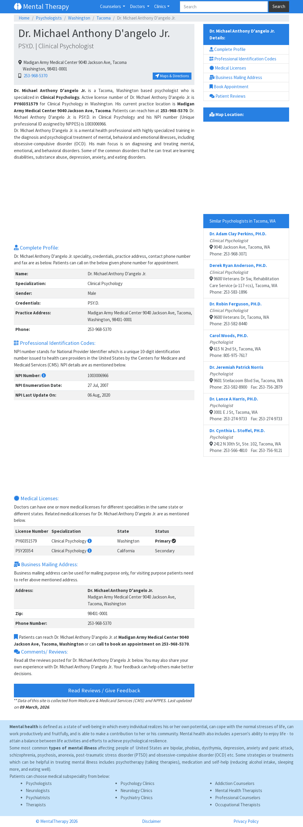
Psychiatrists (38, 797)
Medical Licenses (227, 68)
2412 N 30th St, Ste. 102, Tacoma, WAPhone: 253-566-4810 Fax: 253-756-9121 (245, 440)
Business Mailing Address (235, 77)
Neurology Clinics (136, 790)
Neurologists (38, 790)
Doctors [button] (138, 6)
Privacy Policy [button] (246, 821)
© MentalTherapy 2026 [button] (57, 821)
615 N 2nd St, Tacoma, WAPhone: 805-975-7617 (235, 345)
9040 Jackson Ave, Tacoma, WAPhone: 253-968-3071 (239, 244)
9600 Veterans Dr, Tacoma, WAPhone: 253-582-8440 (239, 314)
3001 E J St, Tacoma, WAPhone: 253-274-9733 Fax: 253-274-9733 (245, 409)
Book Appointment (229, 86)
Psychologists (49, 18)
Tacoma (103, 18)
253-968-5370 (34, 75)
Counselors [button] (111, 6)
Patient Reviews (227, 96)
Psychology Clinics (137, 783)
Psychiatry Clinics (136, 797)
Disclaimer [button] (151, 821)
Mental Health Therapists (238, 790)
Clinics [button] (160, 6)
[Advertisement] (104, 202)
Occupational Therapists (237, 804)
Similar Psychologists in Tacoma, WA (242, 221)
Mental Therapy (41, 6)
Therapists (36, 804)
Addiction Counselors (234, 783)
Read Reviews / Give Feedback (104, 690)
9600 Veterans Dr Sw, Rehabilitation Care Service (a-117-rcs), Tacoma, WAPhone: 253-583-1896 (244, 279)
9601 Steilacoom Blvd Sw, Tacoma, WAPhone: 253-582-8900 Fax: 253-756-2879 (246, 377)
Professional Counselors (237, 797)
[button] (43, 375)
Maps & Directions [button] (172, 75)
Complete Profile (227, 49)
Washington (79, 18)
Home (24, 18)
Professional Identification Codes (242, 59)
